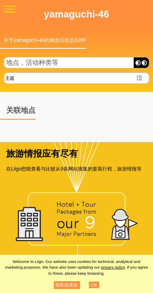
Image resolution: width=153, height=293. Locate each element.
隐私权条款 (66, 284)
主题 (9, 78)
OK (94, 284)
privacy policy (112, 267)
